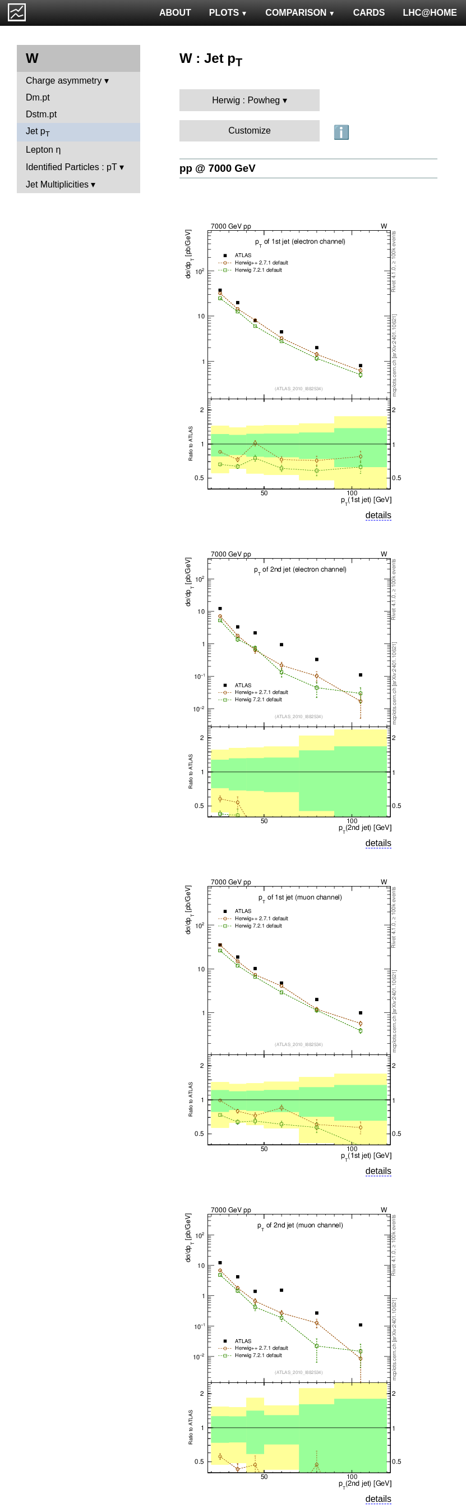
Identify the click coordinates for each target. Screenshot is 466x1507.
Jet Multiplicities (57, 184)
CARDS (369, 12)
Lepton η (43, 149)
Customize (249, 130)
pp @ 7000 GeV (217, 168)
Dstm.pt (41, 114)
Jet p (38, 132)
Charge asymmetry (63, 80)
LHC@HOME (430, 12)
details (378, 515)
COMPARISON (300, 12)
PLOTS (228, 12)
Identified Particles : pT (71, 167)
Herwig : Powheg (246, 100)
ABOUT (175, 12)
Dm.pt (38, 97)
